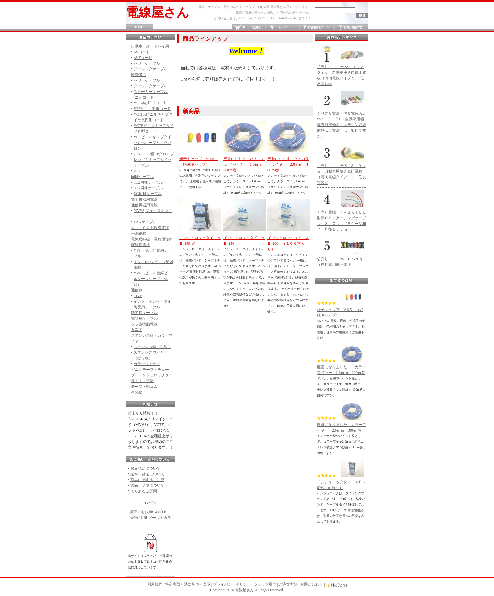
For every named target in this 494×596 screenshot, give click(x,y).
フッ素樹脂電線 (144, 324)
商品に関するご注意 (147, 480)
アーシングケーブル (151, 69)
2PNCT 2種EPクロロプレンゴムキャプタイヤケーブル (154, 160)
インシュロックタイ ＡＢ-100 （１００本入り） (288, 243)
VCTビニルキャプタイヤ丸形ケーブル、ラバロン (152, 143)
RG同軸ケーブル (148, 194)
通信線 (136, 290)
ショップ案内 (265, 584)
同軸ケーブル (142, 177)
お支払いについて (145, 468)
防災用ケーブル (147, 307)
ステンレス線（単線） (152, 347)
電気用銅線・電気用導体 (152, 239)
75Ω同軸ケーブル (148, 182)
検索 (362, 15)
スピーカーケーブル (151, 91)
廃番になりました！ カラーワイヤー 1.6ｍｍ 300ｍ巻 (244, 164)
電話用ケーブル (144, 318)
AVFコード (143, 57)
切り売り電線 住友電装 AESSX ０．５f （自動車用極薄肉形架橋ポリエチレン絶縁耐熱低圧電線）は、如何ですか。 (341, 124)
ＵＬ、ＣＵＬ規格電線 (150, 228)
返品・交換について (147, 485)
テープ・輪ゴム (144, 386)
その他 (136, 392)
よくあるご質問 (143, 491)
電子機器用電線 (144, 199)
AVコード (142, 52)
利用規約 (154, 584)
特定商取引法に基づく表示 (187, 584)
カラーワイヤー (147, 364)
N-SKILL (138, 74)
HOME (139, 27)
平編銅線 (138, 233)
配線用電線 (140, 245)
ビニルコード (142, 97)
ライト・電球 (142, 381)
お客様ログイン (317, 27)
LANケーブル (145, 222)
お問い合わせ (351, 27)
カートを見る (249, 27)
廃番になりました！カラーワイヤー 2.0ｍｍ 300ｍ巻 (288, 164)
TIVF (138, 296)
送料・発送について (147, 474)
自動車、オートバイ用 (150, 46)
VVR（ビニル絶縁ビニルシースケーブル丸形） (153, 279)
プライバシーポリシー (232, 584)
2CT (137, 171)
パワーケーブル (147, 63)
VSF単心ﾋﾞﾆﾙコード (150, 103)
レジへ (283, 27)
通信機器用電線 (144, 205)
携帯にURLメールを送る (150, 517)
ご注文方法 (288, 584)
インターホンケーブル (152, 301)
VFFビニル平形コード (152, 108)
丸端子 (136, 330)
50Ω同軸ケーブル (148, 188)
